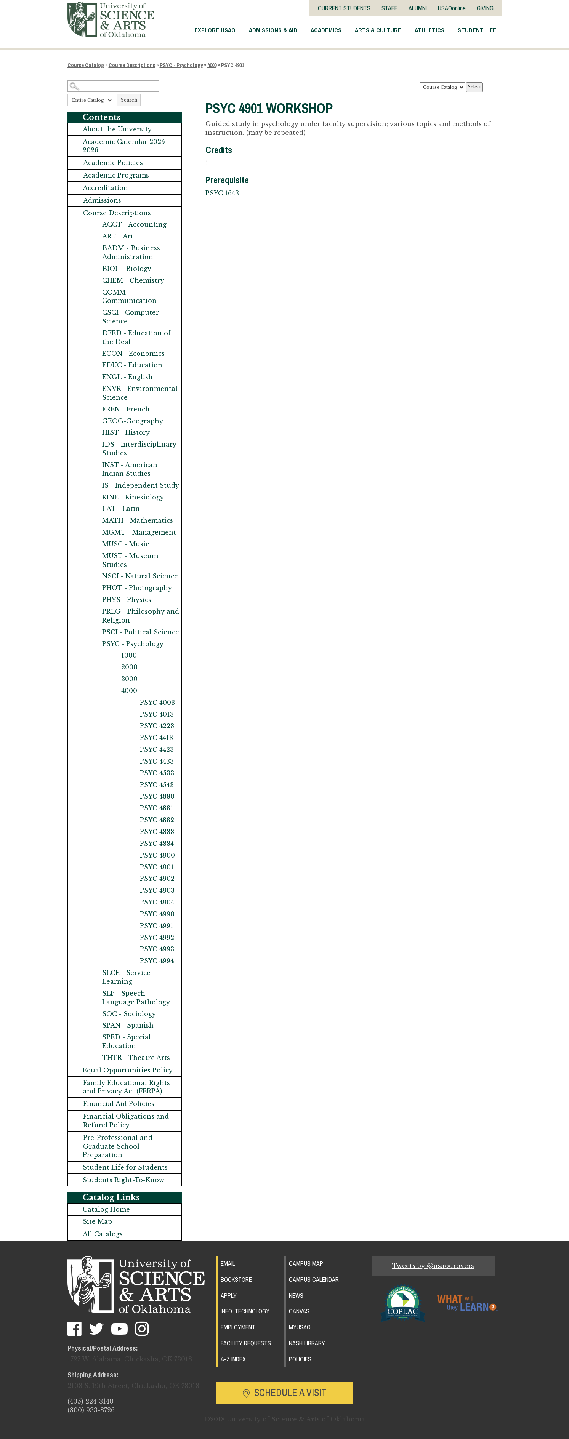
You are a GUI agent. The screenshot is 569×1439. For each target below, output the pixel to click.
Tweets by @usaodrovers (433, 1265)
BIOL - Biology (126, 268)
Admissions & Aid (273, 30)
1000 (129, 655)
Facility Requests (246, 1341)
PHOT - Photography (137, 588)
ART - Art (117, 236)
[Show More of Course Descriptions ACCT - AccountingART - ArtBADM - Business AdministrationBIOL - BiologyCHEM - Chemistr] (75, 213)
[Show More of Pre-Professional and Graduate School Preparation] (75, 1138)
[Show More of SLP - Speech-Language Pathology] (94, 993)
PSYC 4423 (157, 749)
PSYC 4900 (157, 855)
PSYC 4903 (157, 890)
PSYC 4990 (157, 914)
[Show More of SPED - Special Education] (94, 1037)
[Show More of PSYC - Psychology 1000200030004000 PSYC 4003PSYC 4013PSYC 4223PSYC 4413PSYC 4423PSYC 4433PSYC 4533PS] (94, 644)
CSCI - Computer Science (130, 317)
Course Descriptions (132, 65)
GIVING (485, 8)
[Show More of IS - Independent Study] (94, 485)
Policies (300, 1357)
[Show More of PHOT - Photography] (94, 588)
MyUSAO (300, 1325)
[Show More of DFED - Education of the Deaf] (94, 333)
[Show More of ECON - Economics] (94, 354)
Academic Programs (116, 175)
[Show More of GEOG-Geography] (94, 421)
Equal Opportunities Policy (128, 1070)
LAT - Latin (121, 508)
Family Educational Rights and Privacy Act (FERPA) (126, 1087)
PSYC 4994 (157, 961)
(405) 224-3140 (90, 1401)
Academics (326, 30)
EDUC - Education (132, 365)
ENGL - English (127, 377)
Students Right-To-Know (123, 1180)
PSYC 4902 (157, 878)
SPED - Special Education (126, 1041)
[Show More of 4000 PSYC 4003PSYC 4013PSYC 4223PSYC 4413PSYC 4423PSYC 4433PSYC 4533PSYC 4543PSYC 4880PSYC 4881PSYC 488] (113, 691)
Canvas (299, 1310)
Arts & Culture (378, 30)
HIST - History (126, 432)
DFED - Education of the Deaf (136, 337)
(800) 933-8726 (91, 1410)
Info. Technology (245, 1310)
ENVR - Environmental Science (140, 393)
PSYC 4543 (157, 785)
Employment (238, 1325)
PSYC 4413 (156, 737)
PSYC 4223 (157, 726)
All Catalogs (103, 1234)
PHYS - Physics (126, 599)
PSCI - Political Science (140, 632)
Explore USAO (215, 30)
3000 (129, 679)
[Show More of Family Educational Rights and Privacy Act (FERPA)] (75, 1083)
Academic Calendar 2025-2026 (125, 146)
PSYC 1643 (222, 193)
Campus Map (306, 1263)
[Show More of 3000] (113, 679)
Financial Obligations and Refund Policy (126, 1120)
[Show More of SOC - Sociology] (94, 1014)
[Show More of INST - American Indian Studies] (94, 465)
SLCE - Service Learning (126, 977)
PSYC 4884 (157, 843)
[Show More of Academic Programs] (75, 175)
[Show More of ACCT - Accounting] (94, 224)
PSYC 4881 (156, 808)
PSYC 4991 (156, 926)
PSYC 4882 (157, 820)
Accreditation (105, 188)
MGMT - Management (139, 532)
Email (228, 1263)
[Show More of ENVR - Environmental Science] (94, 389)
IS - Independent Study (140, 485)
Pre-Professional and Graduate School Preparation (117, 1146)
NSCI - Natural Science (140, 576)
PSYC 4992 (157, 937)
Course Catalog (85, 65)
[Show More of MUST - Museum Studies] (94, 556)
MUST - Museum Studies (130, 560)
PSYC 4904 (157, 902)
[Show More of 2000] (113, 667)
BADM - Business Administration (131, 252)
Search (128, 100)
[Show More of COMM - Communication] (94, 292)
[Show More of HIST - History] (94, 433)
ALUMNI (418, 8)
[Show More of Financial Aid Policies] (75, 1104)
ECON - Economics (133, 353)
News (296, 1294)
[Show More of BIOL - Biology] (94, 269)
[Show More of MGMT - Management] (94, 532)
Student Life (477, 30)
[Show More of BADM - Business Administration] (94, 248)
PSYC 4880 (157, 796)
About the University (117, 129)
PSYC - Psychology (181, 65)
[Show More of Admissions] (75, 200)
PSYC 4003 (157, 702)
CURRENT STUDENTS (344, 8)
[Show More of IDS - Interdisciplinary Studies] (94, 444)
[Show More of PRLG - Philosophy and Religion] (94, 612)
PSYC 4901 (157, 867)
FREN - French (126, 409)
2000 (129, 667)
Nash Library (307, 1341)
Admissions (102, 200)
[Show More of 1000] (113, 655)
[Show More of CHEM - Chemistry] (94, 281)
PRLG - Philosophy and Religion (140, 616)
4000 (211, 65)
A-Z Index (233, 1357)
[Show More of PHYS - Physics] (94, 600)
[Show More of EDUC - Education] (94, 365)
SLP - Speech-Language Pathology (136, 997)
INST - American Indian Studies (129, 469)
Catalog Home (106, 1209)
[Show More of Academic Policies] (75, 163)
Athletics (429, 30)
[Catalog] (442, 87)
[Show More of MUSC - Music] (94, 544)
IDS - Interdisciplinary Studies (139, 448)
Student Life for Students (125, 1167)
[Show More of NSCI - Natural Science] (94, 576)
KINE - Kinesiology (133, 497)
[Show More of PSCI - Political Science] (94, 632)
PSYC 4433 (157, 761)
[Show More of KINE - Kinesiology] (94, 497)
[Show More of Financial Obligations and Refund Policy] (75, 1116)
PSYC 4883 (157, 832)
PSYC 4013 (157, 714)
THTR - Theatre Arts (136, 1057)
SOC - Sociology (129, 1014)
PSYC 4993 (157, 949)
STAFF (389, 8)
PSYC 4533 (157, 773)
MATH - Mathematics (137, 520)
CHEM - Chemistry (133, 280)
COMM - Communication (129, 296)
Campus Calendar (314, 1279)
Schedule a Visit (285, 1390)
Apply (229, 1294)
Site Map (97, 1221)
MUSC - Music (125, 544)
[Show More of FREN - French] (94, 409)
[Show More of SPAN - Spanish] (94, 1025)
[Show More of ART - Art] (94, 236)
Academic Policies (113, 162)
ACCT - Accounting (134, 224)
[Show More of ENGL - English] (94, 377)
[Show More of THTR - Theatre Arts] (94, 1058)
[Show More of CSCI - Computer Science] (94, 313)
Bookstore (236, 1279)
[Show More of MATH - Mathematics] (94, 521)
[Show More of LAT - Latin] (94, 509)
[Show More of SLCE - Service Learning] (94, 973)
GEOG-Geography (132, 421)
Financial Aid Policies (118, 1104)
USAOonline (452, 8)
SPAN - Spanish (128, 1025)
